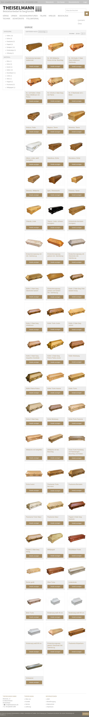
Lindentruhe (73, 582)
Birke (9, 61)
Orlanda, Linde (31, 221)
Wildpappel (10, 88)
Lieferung (28, 707)
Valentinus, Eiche (53, 158)
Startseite (81, 20)
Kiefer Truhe (73, 389)
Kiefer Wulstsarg (74, 356)
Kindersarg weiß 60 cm (76, 613)
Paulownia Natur (52, 517)
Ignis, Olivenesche (53, 191)
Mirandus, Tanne (74, 128)
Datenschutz (50, 704)
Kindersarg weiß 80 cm (33, 643)
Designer (10, 47)
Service (27, 704)
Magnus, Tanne (52, 128)
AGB (48, 699)
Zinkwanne (29, 678)
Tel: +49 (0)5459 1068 (30, 2)
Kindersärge (11, 50)
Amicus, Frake (31, 128)
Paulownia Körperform (76, 643)
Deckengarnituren (28, 16)
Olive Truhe (51, 582)
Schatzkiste (18, 19)
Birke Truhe (30, 613)
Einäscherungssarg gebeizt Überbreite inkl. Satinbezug (55, 646)
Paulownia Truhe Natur (33, 517)
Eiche (9, 39)
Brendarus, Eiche (74, 158)
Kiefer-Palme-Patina (32, 389)
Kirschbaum (11, 73)
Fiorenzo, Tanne (74, 191)
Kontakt (27, 702)
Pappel (9, 44)
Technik (6, 19)
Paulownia (10, 41)
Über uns (28, 699)
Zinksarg (10, 53)
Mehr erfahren (9, 714)
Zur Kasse (61, 2)
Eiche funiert (30, 484)
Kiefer (9, 36)
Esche (9, 67)
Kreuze (52, 16)
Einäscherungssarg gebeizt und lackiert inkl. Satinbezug (53, 291)
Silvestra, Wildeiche (32, 191)
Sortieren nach (31, 32)
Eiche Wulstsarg (52, 419)
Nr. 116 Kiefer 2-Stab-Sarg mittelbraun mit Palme (33, 95)
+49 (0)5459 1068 (10, 707)
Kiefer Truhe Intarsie (54, 389)
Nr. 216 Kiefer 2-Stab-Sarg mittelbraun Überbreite (76, 60)
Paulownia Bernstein (75, 484)
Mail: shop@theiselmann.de (11, 2)
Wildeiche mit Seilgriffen (34, 450)
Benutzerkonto (74, 2)
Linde (9, 76)
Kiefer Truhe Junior (53, 323)
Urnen (14, 16)
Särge (6, 16)
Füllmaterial (32, 19)
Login (85, 2)
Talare (43, 16)
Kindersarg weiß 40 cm (55, 613)
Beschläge (63, 16)
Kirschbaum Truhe (75, 550)
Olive (9, 79)
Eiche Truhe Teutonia (76, 419)
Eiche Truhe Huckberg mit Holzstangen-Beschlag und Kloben (76, 452)
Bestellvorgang (51, 702)
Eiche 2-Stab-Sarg (32, 419)
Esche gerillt (30, 582)
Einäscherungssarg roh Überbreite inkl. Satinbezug (76, 256)
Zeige (78, 34)
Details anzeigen (34, 66)
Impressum (50, 707)
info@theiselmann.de (11, 705)
